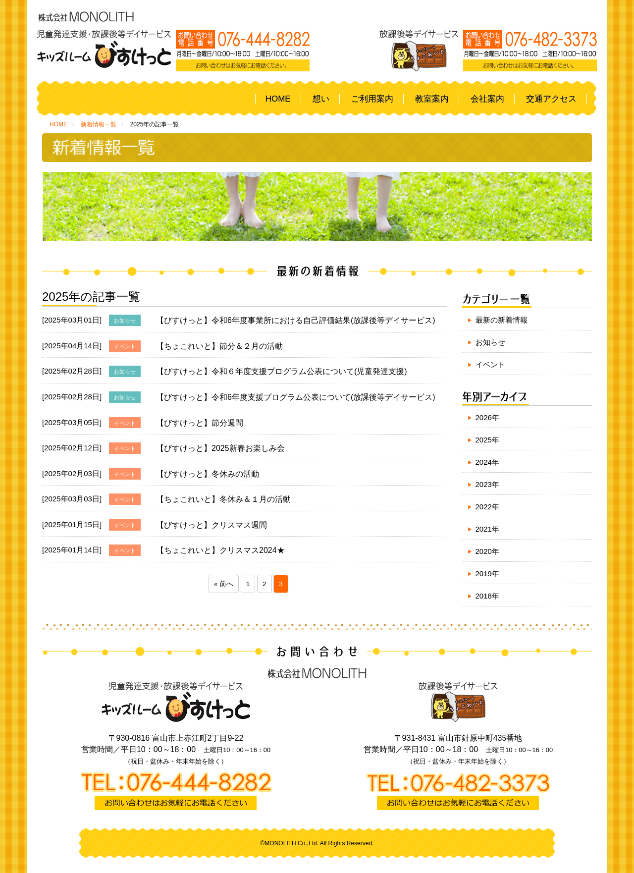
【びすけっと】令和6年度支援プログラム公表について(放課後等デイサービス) (295, 397)
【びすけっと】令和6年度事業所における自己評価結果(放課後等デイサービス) (295, 320)
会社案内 (487, 99)
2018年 (487, 596)
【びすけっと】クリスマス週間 (211, 525)
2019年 (487, 573)
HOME (278, 99)
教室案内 (432, 99)
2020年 (487, 551)
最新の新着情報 (502, 320)
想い (321, 99)
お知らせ (490, 342)
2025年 (487, 440)
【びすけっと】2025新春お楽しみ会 (220, 448)
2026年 (487, 417)
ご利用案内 (372, 99)
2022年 (487, 506)
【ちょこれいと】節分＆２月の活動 (219, 346)
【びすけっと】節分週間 (199, 423)
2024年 (487, 462)
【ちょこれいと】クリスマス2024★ (220, 550)
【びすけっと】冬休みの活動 (207, 474)
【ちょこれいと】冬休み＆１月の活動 (223, 499)
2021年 (487, 529)
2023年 (487, 484)
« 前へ (223, 584)
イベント (490, 364)
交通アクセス (551, 99)
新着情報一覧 (98, 124)
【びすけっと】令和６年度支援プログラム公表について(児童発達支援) (281, 371)
